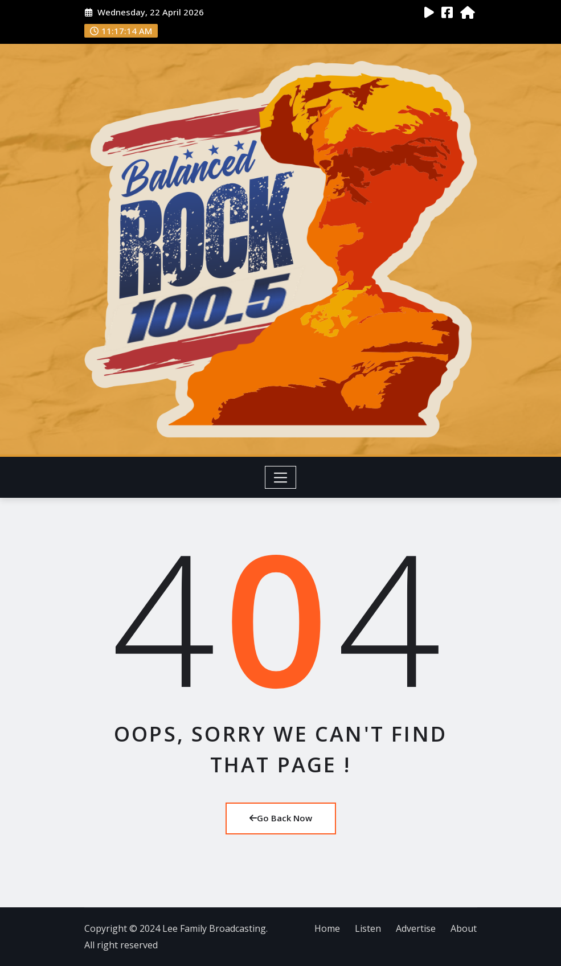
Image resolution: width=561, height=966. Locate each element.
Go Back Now (280, 818)
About (464, 928)
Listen (368, 928)
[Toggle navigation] (280, 477)
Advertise (416, 928)
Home (327, 928)
